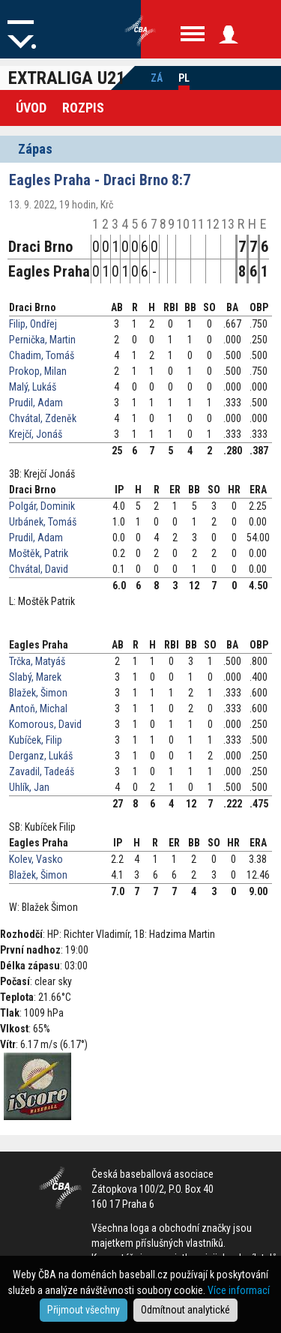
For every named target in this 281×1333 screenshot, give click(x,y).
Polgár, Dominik (42, 506)
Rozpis (83, 107)
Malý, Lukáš (32, 387)
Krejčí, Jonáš (35, 434)
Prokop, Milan (38, 371)
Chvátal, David (38, 569)
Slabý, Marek (35, 677)
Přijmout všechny (83, 1310)
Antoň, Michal (38, 708)
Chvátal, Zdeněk (42, 418)
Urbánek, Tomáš (42, 522)
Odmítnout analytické (185, 1310)
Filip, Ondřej (33, 324)
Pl (184, 78)
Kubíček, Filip (35, 740)
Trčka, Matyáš (37, 661)
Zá (157, 78)
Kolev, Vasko (36, 859)
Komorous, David (45, 724)
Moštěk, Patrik (38, 553)
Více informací (239, 1290)
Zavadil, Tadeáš (41, 771)
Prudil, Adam (36, 403)
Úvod (31, 107)
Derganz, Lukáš (41, 756)
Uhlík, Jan (29, 787)
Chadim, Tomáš (41, 355)
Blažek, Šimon (38, 693)
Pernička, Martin (42, 340)
